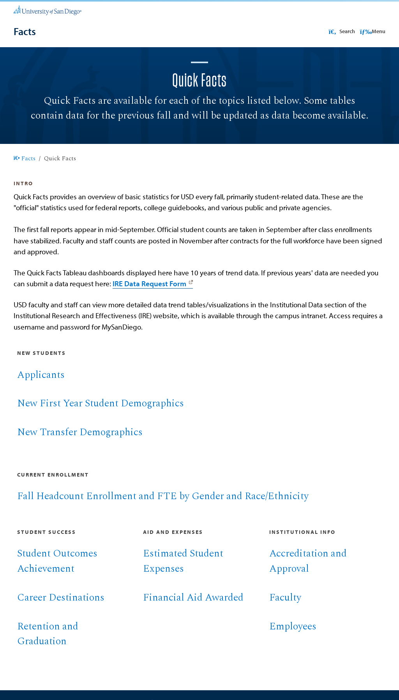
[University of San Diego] (47, 9)
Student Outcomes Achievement (57, 570)
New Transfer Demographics (80, 441)
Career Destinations (60, 607)
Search (341, 31)
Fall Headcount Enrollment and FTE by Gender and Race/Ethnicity (163, 505)
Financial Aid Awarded (193, 607)
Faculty (285, 607)
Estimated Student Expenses (183, 570)
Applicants (41, 384)
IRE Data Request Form (149, 293)
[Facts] (25, 31)
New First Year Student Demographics (100, 412)
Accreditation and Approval (308, 570)
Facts (24, 168)
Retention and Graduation (47, 643)
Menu (372, 31)
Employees (292, 635)
